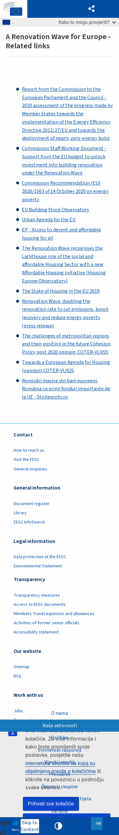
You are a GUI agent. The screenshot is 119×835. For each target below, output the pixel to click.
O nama (59, 713)
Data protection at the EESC (40, 557)
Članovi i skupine (59, 786)
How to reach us (29, 450)
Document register (32, 504)
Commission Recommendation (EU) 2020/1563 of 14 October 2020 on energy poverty (65, 191)
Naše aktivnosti (60, 725)
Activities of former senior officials (46, 623)
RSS (17, 676)
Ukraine (59, 811)
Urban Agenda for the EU (49, 219)
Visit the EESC (26, 459)
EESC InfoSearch (29, 522)
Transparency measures (37, 595)
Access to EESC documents (40, 604)
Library (20, 513)
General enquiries (30, 469)
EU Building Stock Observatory (55, 209)
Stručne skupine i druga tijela (59, 798)
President (59, 774)
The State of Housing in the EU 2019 (61, 291)
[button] (91, 9)
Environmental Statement (38, 566)
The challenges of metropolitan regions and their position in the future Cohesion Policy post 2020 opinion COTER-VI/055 (66, 344)
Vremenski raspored (59, 749)
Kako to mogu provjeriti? (87, 22)
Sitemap (22, 667)
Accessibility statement (36, 632)
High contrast (58, 826)
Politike (59, 737)
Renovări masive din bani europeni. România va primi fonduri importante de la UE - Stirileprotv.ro (66, 389)
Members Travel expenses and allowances (54, 614)
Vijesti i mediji (59, 762)
